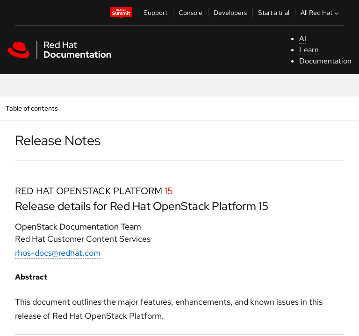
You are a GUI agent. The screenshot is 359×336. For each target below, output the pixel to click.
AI (302, 38)
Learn (309, 50)
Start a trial (273, 12)
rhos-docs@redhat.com (58, 252)
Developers (230, 12)
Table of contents (31, 108)
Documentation (325, 61)
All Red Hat (321, 12)
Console (190, 12)
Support (155, 12)
